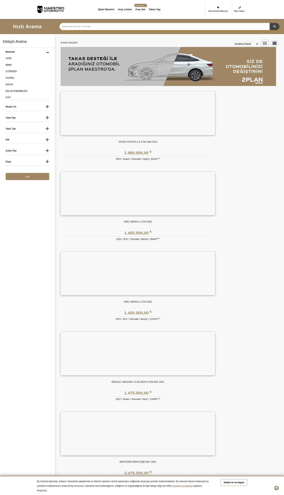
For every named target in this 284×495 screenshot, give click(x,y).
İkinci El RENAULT (76, 446)
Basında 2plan (111, 379)
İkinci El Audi (44, 432)
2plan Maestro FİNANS (144, 355)
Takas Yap (157, 9)
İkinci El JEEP (73, 439)
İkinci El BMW (73, 432)
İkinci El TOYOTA (165, 446)
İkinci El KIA (101, 439)
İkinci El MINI (194, 439)
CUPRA (10, 78)
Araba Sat (108, 416)
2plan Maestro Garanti (179, 363)
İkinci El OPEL (229, 439)
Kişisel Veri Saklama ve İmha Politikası (224, 371)
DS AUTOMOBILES (16, 91)
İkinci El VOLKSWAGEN (200, 446)
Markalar (108, 371)
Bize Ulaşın (239, 9)
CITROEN (11, 71)
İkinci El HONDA (230, 432)
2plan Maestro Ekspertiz (180, 371)
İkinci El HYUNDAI (47, 439)
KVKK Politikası (211, 363)
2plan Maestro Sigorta (179, 379)
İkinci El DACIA (130, 432)
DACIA (9, 84)
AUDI (9, 58)
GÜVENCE (173, 355)
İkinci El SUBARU (132, 446)
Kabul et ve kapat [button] (234, 482)
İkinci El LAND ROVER (135, 439)
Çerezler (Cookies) (182, 486)
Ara (27, 176)
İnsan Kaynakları (112, 386)
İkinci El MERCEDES (167, 439)
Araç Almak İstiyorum (218, 9)
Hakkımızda (109, 363)
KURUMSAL (110, 355)
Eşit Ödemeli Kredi (141, 363)
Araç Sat (143, 9)
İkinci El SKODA (103, 446)
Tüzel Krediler (138, 371)
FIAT (8, 97)
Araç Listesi (128, 9)
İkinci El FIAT (163, 432)
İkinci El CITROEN (104, 432)
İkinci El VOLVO (230, 446)
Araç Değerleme (112, 401)
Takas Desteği (111, 409)
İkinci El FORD (195, 432)
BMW (9, 64)
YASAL (207, 355)
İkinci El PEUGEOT (47, 446)
